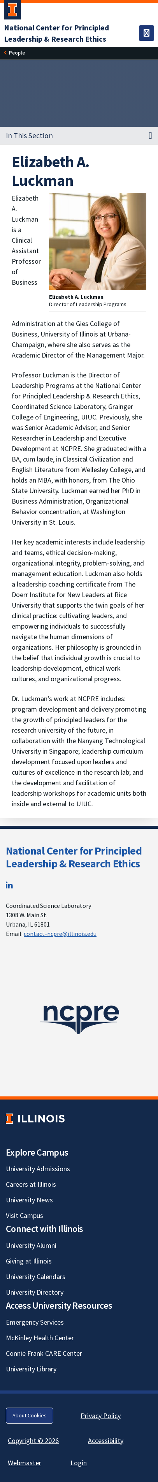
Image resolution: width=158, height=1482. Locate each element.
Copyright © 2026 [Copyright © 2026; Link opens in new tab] (33, 1440)
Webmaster (24, 1462)
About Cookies (29, 1415)
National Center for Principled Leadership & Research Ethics (74, 857)
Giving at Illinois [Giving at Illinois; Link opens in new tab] (29, 1260)
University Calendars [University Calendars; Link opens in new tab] (35, 1276)
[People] (17, 52)
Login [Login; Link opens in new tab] (78, 1462)
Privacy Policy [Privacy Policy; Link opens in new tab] (101, 1415)
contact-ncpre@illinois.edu (60, 933)
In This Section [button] (29, 135)
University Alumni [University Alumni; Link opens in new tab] (31, 1245)
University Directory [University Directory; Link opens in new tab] (34, 1292)
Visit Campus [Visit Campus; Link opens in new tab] (24, 1215)
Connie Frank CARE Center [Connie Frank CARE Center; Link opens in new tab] (44, 1353)
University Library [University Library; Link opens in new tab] (31, 1368)
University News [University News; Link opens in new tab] (29, 1199)
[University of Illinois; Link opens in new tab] (35, 1118)
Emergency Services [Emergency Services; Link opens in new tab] (35, 1322)
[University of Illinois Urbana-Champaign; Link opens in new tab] (12, 11)
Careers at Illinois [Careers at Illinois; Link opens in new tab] (31, 1184)
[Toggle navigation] (146, 33)
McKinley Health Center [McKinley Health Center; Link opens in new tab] (40, 1337)
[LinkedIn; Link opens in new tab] (9, 885)
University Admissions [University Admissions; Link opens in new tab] (38, 1168)
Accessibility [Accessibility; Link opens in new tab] (105, 1440)
